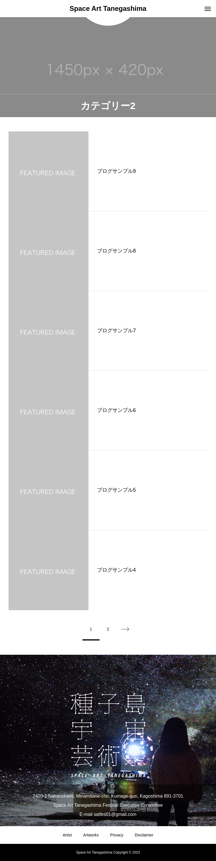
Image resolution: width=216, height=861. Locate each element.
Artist (67, 835)
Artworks (91, 835)
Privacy (116, 835)
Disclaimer (144, 835)
